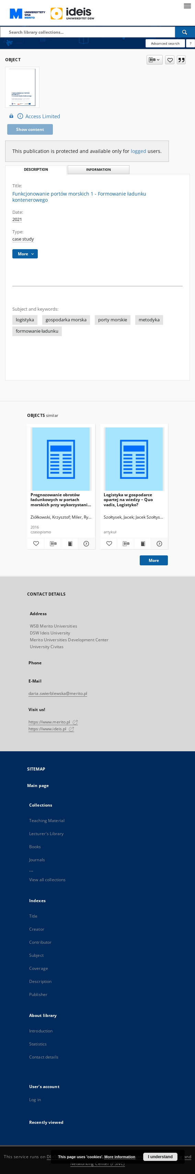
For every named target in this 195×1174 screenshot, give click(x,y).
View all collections (47, 880)
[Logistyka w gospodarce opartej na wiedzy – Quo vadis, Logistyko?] (134, 459)
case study (23, 239)
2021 (17, 219)
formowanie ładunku (37, 331)
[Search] (185, 31)
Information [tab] (98, 169)
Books (35, 847)
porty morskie (112, 320)
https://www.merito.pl (53, 722)
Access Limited (33, 116)
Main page (38, 785)
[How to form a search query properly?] (190, 43)
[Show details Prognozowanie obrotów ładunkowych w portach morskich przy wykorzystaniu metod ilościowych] (85, 543)
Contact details (43, 1057)
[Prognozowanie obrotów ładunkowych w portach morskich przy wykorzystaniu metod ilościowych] (61, 459)
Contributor (40, 942)
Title (33, 916)
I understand (160, 1156)
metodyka (149, 320)
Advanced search (165, 43)
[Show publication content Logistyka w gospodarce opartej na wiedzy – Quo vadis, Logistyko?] (142, 543)
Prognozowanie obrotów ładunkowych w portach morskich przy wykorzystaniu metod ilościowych (60, 499)
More (154, 560)
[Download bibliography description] (52, 543)
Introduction (41, 1031)
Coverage (38, 968)
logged (138, 151)
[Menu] (187, 5)
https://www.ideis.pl (51, 729)
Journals (37, 860)
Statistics (38, 1044)
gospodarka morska (66, 320)
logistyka (25, 320)
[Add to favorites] (169, 59)
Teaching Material (47, 820)
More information (119, 1157)
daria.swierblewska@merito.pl (57, 693)
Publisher (38, 994)
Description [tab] (36, 169)
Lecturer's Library (46, 834)
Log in (35, 1100)
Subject (36, 955)
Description (40, 981)
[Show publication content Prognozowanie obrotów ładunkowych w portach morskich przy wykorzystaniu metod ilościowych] (69, 543)
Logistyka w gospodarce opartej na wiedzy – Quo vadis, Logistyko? (128, 499)
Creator (36, 929)
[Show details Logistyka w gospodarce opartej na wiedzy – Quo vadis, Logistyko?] (158, 543)
